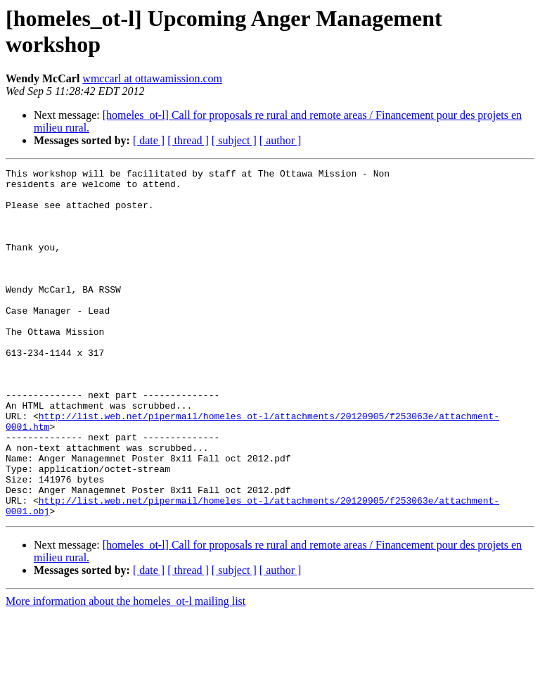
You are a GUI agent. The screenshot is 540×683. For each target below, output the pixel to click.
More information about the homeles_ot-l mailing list (125, 671)
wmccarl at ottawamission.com (152, 78)
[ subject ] (234, 140)
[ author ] (280, 140)
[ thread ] (188, 140)
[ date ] (149, 140)
